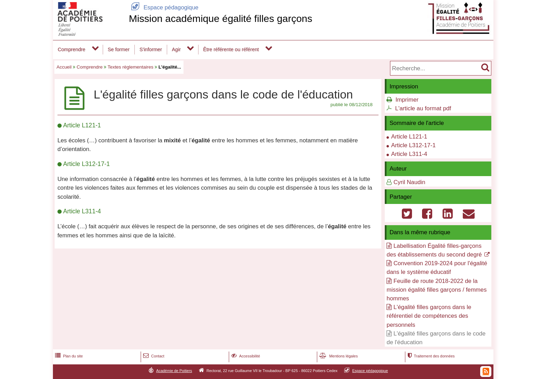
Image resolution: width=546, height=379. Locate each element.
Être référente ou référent (231, 49)
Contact (153, 356)
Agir (176, 49)
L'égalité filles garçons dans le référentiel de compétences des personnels (429, 316)
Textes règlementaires (130, 67)
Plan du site (68, 356)
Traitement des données (430, 356)
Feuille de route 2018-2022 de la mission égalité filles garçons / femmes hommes (436, 290)
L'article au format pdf (423, 108)
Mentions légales (338, 356)
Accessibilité (245, 356)
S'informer (150, 49)
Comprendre (71, 49)
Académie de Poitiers (174, 371)
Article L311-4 (409, 154)
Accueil (63, 67)
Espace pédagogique (163, 7)
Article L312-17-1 (413, 145)
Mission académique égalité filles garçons (220, 18)
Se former (119, 49)
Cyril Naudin (409, 182)
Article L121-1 (409, 136)
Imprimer (407, 99)
